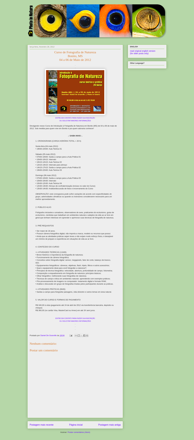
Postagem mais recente (42, 425)
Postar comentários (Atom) (79, 432)
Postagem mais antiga (109, 425)
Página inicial (76, 425)
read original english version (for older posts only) (142, 52)
